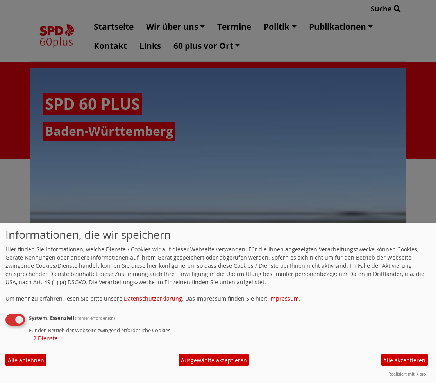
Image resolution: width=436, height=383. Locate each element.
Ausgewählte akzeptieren (214, 360)
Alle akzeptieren (404, 360)
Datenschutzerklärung (153, 298)
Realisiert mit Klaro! (407, 374)
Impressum (284, 298)
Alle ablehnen (26, 360)
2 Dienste (43, 338)
